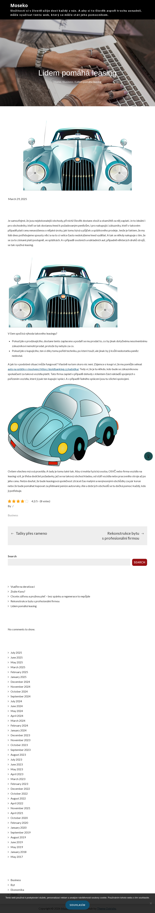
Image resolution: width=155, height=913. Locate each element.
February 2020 (19, 822)
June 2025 (17, 657)
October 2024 (19, 691)
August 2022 (18, 798)
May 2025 (17, 662)
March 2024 (18, 720)
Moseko (19, 5)
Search (12, 556)
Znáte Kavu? (18, 591)
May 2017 (17, 856)
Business (13, 515)
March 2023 (18, 779)
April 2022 (17, 803)
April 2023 (17, 774)
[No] (150, 903)
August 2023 (18, 754)
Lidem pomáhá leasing (24, 606)
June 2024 (17, 706)
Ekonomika (17, 889)
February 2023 (19, 783)
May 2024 (17, 710)
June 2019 (17, 842)
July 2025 (16, 652)
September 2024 (20, 696)
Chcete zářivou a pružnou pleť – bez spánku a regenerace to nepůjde (50, 596)
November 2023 (20, 740)
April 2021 (17, 813)
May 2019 (17, 847)
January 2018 (18, 851)
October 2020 (19, 817)
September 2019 (20, 832)
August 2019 (18, 837)
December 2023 (20, 735)
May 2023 (17, 769)
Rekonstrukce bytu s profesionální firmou (35, 601)
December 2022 (20, 788)
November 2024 (20, 686)
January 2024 (18, 730)
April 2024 (17, 715)
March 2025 (18, 667)
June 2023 (17, 764)
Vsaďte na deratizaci (23, 586)
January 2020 (18, 827)
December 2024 (20, 681)
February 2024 (19, 725)
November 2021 (20, 808)
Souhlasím (77, 905)
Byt (13, 884)
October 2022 (19, 793)
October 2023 (19, 745)
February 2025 (19, 672)
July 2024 (16, 701)
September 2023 (20, 749)
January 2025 (18, 676)
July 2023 (16, 759)
